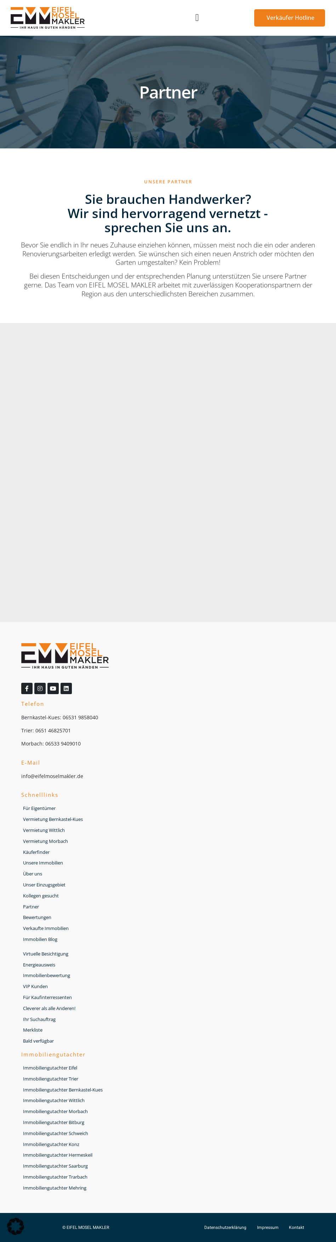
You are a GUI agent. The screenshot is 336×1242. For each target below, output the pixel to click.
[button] (197, 17)
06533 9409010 (63, 743)
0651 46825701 (53, 730)
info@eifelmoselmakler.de (52, 776)
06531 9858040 (80, 717)
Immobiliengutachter (53, 1054)
